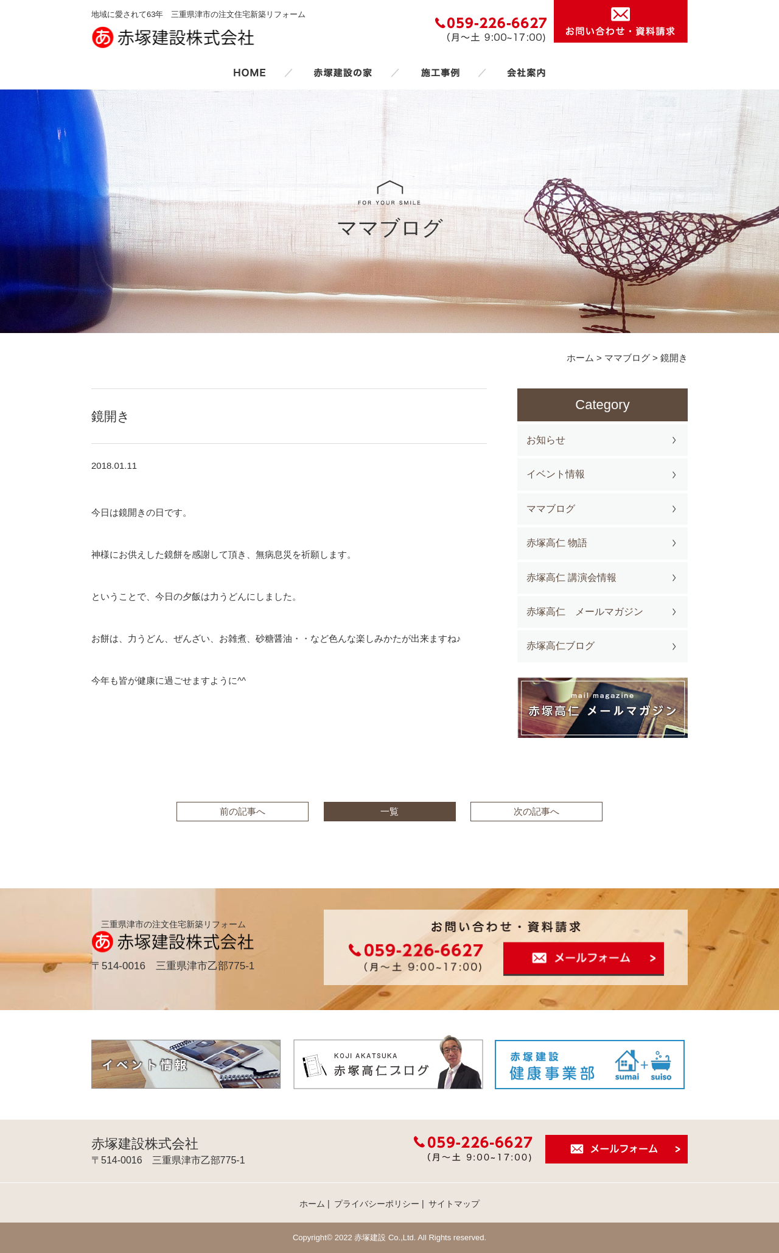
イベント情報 (555, 474)
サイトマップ (454, 1204)
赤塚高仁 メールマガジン (584, 611)
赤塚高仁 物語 (556, 543)
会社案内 (526, 72)
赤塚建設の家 (343, 72)
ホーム (249, 72)
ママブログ (550, 509)
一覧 (389, 811)
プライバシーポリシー (376, 1204)
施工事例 (440, 72)
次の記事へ (536, 811)
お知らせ (545, 440)
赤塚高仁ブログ (560, 646)
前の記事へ (242, 811)
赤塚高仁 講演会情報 (571, 577)
